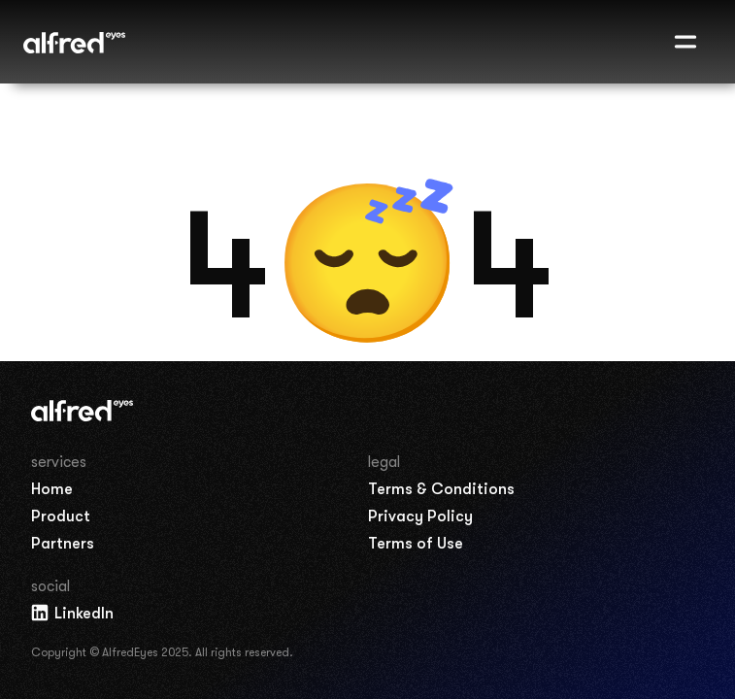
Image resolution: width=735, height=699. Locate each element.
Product (60, 516)
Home (52, 489)
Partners (62, 543)
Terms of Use (415, 543)
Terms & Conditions (441, 489)
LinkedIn (71, 612)
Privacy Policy (420, 516)
